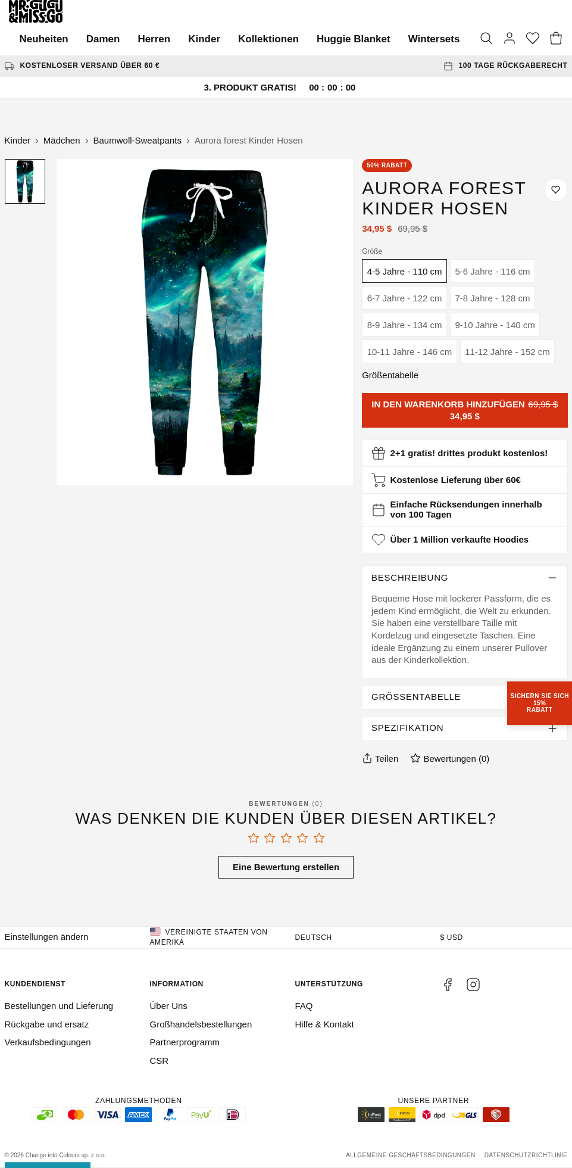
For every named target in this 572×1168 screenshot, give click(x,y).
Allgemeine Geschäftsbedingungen (411, 1155)
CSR (159, 1060)
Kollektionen (268, 39)
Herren (153, 39)
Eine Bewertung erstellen (286, 867)
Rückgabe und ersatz (47, 1024)
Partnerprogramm (185, 1042)
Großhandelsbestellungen (201, 1024)
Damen (103, 39)
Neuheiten (44, 39)
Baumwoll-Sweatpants (137, 140)
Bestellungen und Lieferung (59, 1006)
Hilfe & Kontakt (324, 1024)
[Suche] (486, 39)
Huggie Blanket (353, 39)
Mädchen (61, 140)
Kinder (204, 39)
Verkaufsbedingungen (48, 1042)
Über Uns (168, 1006)
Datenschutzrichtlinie (526, 1155)
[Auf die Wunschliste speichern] (556, 190)
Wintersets (434, 39)
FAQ (304, 1006)
